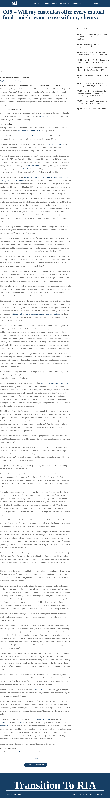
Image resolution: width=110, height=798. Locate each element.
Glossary (79, 794)
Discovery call (14, 752)
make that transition (54, 144)
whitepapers (20, 722)
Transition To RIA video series (29, 131)
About (40, 3)
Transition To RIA (26, 136)
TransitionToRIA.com (41, 719)
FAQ (89, 3)
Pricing (82, 3)
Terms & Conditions (98, 794)
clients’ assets (23, 169)
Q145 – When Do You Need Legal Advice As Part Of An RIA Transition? (92, 53)
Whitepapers (65, 3)
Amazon (26, 81)
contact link (4, 726)
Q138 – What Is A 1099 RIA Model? (92, 108)
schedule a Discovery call (50, 116)
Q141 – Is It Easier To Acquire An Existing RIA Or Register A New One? (92, 84)
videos (2, 722)
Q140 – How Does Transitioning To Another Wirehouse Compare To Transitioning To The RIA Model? (91, 93)
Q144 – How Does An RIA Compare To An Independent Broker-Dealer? (93, 61)
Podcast (55, 3)
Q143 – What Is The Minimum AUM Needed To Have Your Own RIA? (92, 69)
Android (10, 81)
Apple (2, 81)
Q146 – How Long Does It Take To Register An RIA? (91, 45)
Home (34, 3)
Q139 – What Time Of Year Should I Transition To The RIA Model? (92, 102)
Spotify (18, 81)
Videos (47, 3)
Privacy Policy (87, 794)
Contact (96, 3)
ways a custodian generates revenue (54, 383)
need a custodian (34, 166)
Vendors (75, 3)
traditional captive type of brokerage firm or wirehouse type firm (35, 314)
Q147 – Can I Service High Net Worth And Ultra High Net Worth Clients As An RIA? (92, 36)
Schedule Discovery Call (36, 765)
